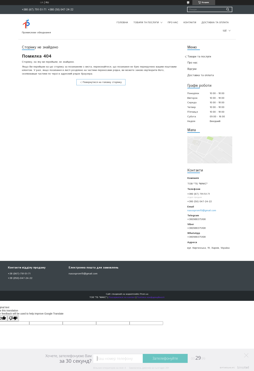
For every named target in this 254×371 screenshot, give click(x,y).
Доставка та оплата (215, 22)
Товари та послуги (146, 22)
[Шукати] (228, 9)
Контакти (190, 22)
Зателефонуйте (165, 358)
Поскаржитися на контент (122, 297)
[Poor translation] (13, 318)
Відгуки (191, 69)
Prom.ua (144, 294)
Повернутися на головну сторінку (102, 82)
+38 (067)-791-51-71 (19, 273)
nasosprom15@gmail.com (201, 210)
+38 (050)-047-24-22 (20, 278)
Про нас (173, 22)
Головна (122, 22)
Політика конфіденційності (150, 297)
